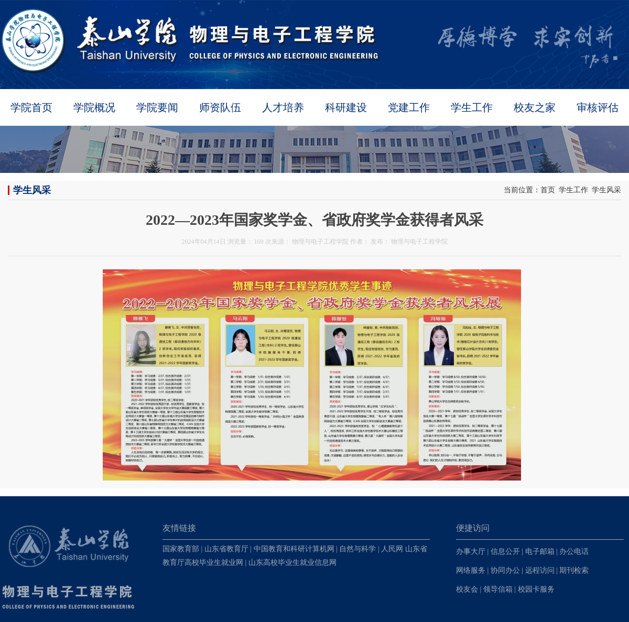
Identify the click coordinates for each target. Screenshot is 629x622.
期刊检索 (574, 570)
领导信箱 (498, 589)
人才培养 (283, 107)
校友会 (467, 589)
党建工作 (409, 107)
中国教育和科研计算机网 (294, 549)
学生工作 (472, 107)
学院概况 (94, 107)
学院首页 (31, 107)
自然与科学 (357, 549)
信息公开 (505, 551)
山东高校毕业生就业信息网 (292, 562)
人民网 (392, 549)
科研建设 (346, 107)
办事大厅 (470, 551)
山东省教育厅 (226, 549)
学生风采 (606, 190)
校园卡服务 (536, 589)
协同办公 (505, 570)
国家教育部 (180, 549)
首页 (547, 190)
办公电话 (574, 551)
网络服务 (470, 570)
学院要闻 (157, 107)
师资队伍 (220, 107)
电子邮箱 (540, 551)
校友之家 (535, 107)
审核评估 (598, 107)
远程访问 (540, 570)
